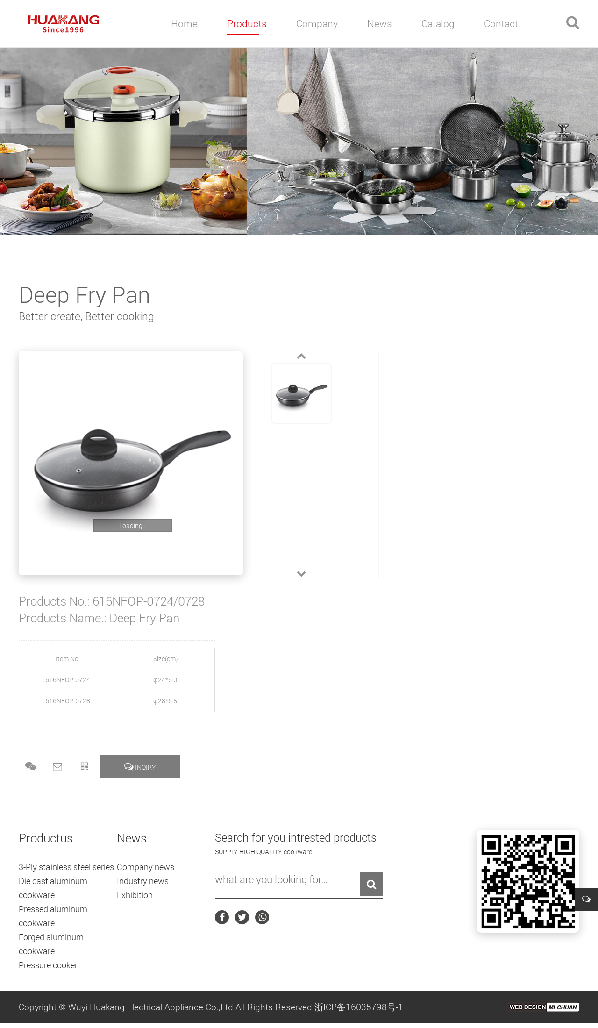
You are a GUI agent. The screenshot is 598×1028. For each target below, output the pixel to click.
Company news (145, 866)
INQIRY (140, 766)
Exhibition (135, 894)
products (247, 23)
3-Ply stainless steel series (66, 866)
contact (501, 23)
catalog (438, 23)
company (317, 23)
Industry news (143, 880)
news (379, 23)
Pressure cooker (48, 965)
